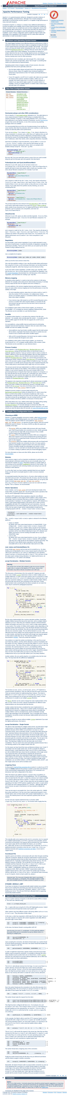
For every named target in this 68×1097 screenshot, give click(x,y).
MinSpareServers (22, 106)
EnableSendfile (22, 101)
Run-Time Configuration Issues (18, 88)
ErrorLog (16, 386)
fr (42, 14)
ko (45, 14)
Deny (29, 132)
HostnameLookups (22, 97)
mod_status (9, 97)
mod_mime (17, 481)
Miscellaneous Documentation (39, 8)
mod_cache (22, 490)
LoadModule (26, 464)
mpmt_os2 (8, 422)
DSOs (21, 462)
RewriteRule (42, 205)
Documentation (19, 8)
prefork (13, 441)
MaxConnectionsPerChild (13, 392)
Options (19, 107)
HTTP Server (11, 8)
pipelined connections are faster (27, 849)
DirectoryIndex (22, 95)
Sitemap (65, 3)
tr (47, 14)
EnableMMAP (20, 99)
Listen (18, 575)
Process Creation (11, 347)
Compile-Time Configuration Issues (19, 411)
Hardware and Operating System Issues (57, 21)
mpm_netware (39, 420)
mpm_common (9, 95)
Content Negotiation (12, 273)
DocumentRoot (33, 204)
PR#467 (16, 637)
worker (13, 428)
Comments (54, 36)
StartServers (21, 109)
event (13, 435)
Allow (15, 132)
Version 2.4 (27, 8)
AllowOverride (21, 94)
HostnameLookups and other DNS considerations (21, 113)
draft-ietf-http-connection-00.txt (22, 767)
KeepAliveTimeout (23, 102)
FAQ (55, 3)
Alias (34, 205)
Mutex (9, 701)
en (39, 14)
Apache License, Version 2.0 (20, 1094)
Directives (50, 3)
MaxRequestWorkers (17, 49)
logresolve (44, 120)
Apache (4, 8)
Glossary (59, 3)
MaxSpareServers (22, 104)
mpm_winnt (17, 422)
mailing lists (45, 1087)
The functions (9, 690)
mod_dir (8, 94)
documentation (9, 454)
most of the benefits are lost (40, 408)
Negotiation (9, 240)
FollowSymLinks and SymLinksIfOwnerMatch (20, 162)
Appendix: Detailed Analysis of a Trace (20, 896)
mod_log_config (34, 481)
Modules (45, 3)
